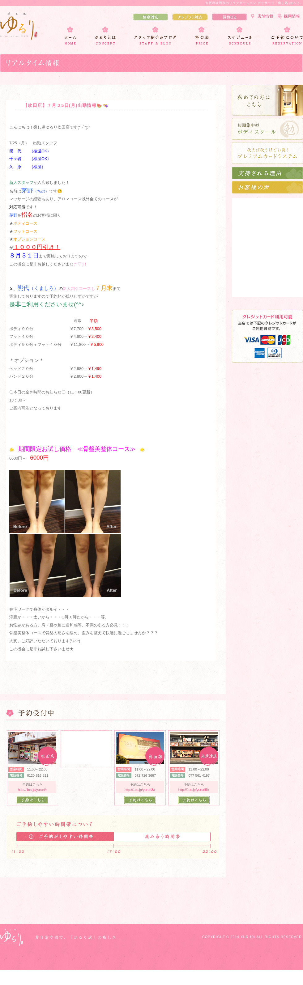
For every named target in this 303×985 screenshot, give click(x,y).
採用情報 (292, 16)
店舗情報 (265, 16)
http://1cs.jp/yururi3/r (140, 790)
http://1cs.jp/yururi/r (32, 790)
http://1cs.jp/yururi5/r (193, 790)
